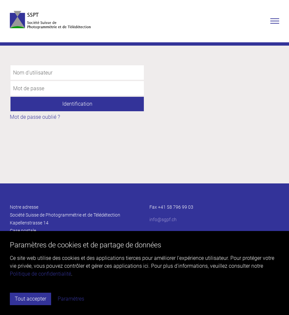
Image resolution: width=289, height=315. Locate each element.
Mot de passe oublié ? (35, 117)
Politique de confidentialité (40, 274)
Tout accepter (30, 299)
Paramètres (71, 299)
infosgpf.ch (163, 219)
